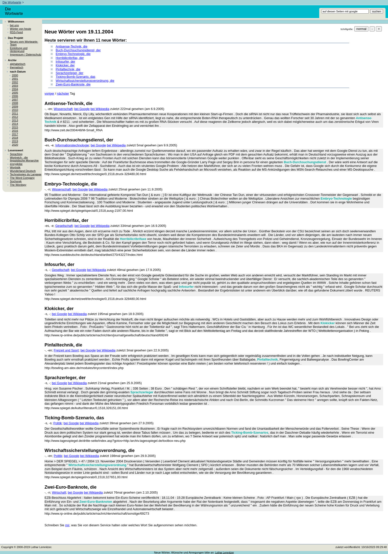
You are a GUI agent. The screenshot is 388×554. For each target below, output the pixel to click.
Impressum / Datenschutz (25, 54)
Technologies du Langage (26, 174)
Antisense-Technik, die (71, 46)
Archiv (12, 60)
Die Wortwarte (11, 2)
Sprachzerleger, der (69, 73)
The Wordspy (18, 184)
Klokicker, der (65, 65)
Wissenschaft (63, 109)
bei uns (14, 25)
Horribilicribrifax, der (70, 58)
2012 (15, 116)
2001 (15, 78)
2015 (15, 127)
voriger (49, 93)
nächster (63, 93)
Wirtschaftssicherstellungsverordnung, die (85, 80)
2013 (15, 120)
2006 (15, 96)
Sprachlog (16, 154)
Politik (57, 423)
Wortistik (15, 167)
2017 (15, 134)
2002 (15, 82)
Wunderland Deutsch (23, 170)
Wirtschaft (59, 492)
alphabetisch (17, 63)
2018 (15, 137)
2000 (15, 75)
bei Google (82, 109)
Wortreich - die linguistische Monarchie (24, 159)
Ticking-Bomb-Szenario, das (75, 77)
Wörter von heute (20, 28)
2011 (15, 113)
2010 (15, 109)
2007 (15, 99)
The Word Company (22, 177)
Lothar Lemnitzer (224, 552)
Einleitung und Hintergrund (18, 50)
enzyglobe (16, 163)
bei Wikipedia (100, 109)
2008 (15, 103)
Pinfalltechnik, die (68, 69)
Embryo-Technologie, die (73, 54)
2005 (15, 92)
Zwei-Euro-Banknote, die (73, 84)
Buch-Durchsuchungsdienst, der (78, 50)
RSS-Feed (16, 32)
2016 (15, 130)
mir (67, 525)
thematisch (16, 67)
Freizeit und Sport (66, 350)
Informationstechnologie (72, 145)
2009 (15, 106)
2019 (15, 141)
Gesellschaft (64, 226)
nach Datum (18, 71)
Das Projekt (15, 37)
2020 (15, 144)
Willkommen (16, 21)
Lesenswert (15, 150)
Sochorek (16, 181)
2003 (15, 85)
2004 (15, 89)
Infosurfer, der (65, 61)
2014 (15, 123)
